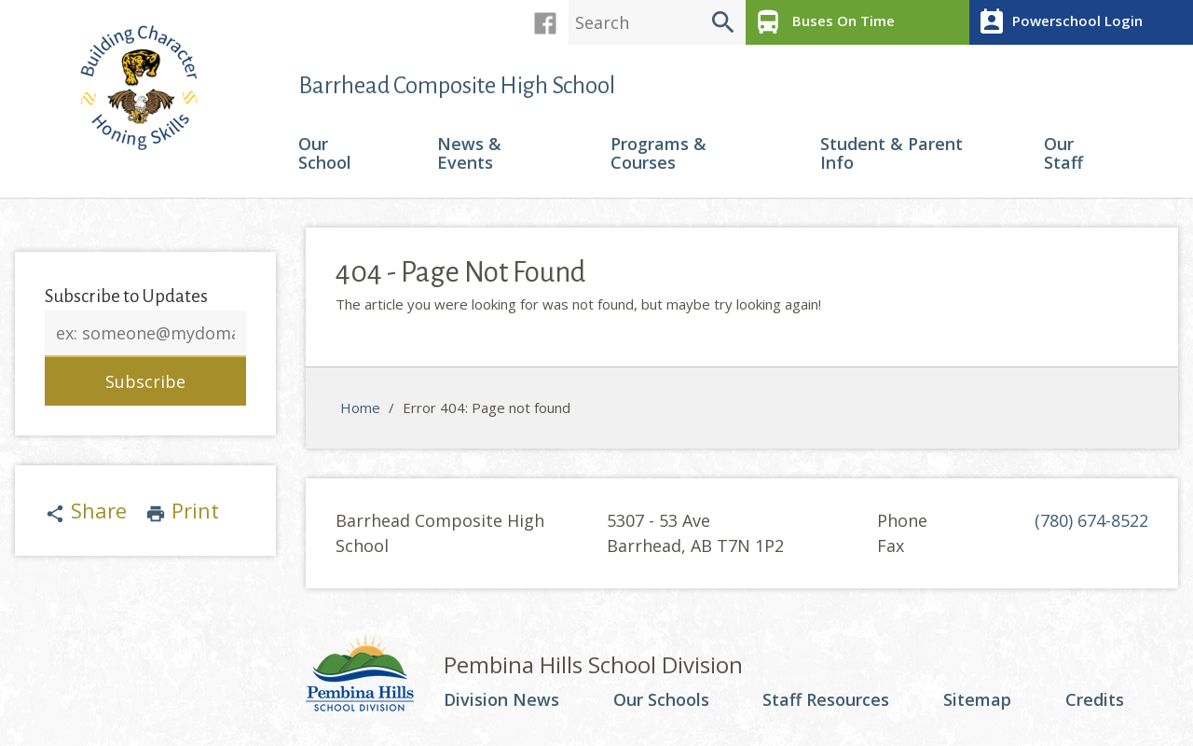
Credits (1094, 700)
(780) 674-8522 (1091, 520)
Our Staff (1063, 154)
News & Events (469, 154)
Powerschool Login (1058, 22)
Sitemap (977, 700)
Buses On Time (822, 22)
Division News (501, 700)
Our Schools (661, 700)
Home (360, 407)
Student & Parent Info (891, 154)
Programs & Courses (658, 154)
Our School (324, 154)
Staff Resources (825, 700)
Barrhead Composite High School (456, 85)
